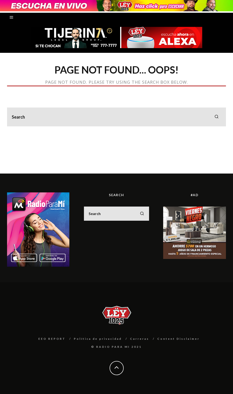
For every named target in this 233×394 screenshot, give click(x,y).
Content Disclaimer (178, 338)
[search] (216, 117)
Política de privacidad (98, 338)
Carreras (139, 338)
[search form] (116, 117)
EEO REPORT (52, 338)
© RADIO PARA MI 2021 (116, 346)
